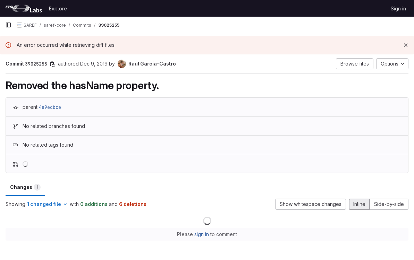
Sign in (398, 8)
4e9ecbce (50, 107)
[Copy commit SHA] (52, 64)
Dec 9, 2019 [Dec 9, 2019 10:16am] (94, 64)
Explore (58, 8)
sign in (201, 234)
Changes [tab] (25, 187)
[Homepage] (23, 8)
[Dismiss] (406, 45)
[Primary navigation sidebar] (8, 25)
